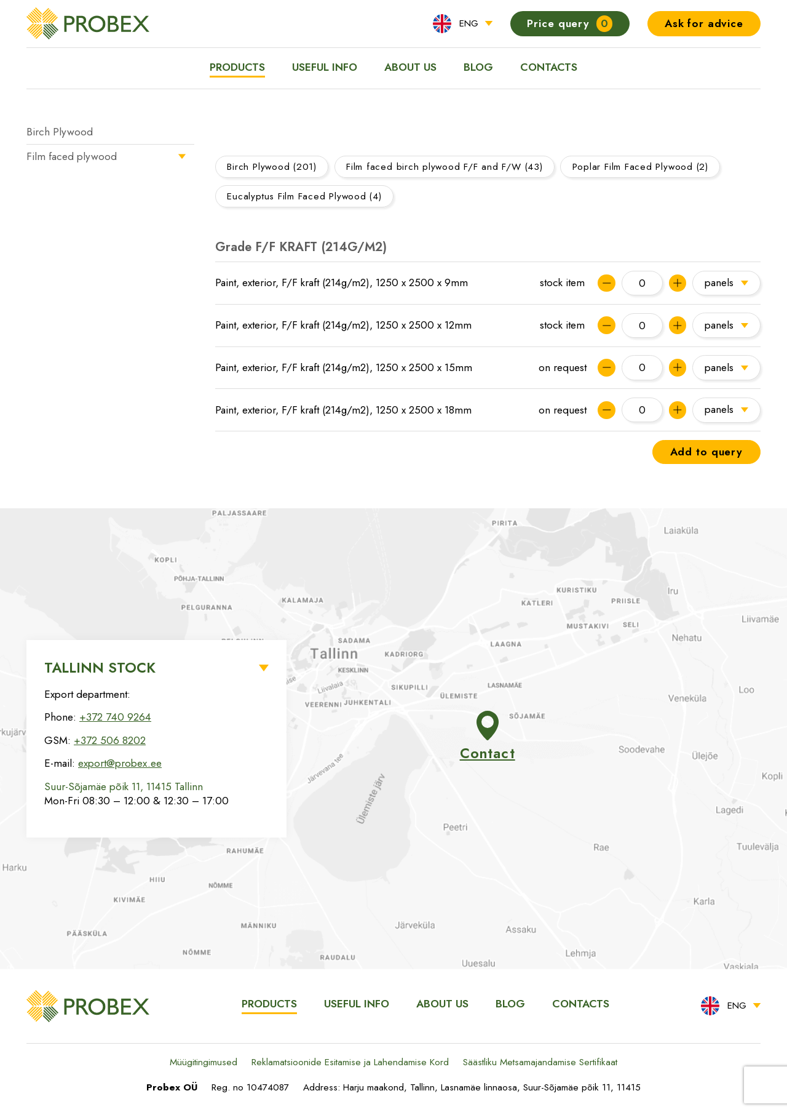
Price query (569, 23)
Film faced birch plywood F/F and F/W (444, 167)
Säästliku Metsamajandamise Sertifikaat (540, 1062)
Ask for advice (704, 23)
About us (410, 67)
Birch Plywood (59, 131)
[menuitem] (462, 23)
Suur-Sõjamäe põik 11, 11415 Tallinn (123, 786)
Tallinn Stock (100, 667)
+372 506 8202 (110, 740)
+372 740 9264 (115, 717)
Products (237, 67)
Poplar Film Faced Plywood (640, 167)
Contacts (548, 67)
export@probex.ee (120, 763)
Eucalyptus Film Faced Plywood (304, 196)
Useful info (324, 67)
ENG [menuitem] (468, 23)
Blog (478, 67)
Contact (487, 737)
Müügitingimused (203, 1062)
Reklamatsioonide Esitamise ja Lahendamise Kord (350, 1062)
